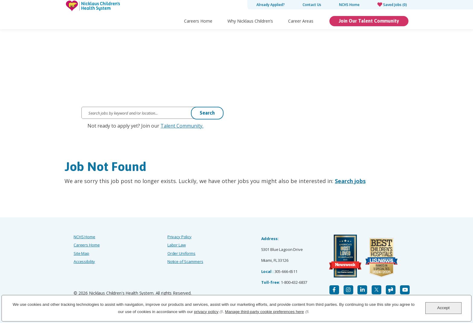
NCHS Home (349, 4)
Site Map (81, 253)
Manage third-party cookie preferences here (266, 311)
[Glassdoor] (390, 289)
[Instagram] (348, 289)
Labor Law (176, 245)
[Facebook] (334, 289)
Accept (443, 308)
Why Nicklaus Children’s (250, 21)
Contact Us (312, 4)
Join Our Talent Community (369, 21)
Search (207, 113)
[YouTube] (405, 289)
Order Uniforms (181, 253)
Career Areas (300, 21)
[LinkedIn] (362, 289)
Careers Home (198, 21)
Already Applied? (270, 4)
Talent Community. (181, 125)
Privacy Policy (179, 236)
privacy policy (208, 311)
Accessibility (84, 261)
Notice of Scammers (185, 261)
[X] (376, 289)
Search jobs (350, 181)
